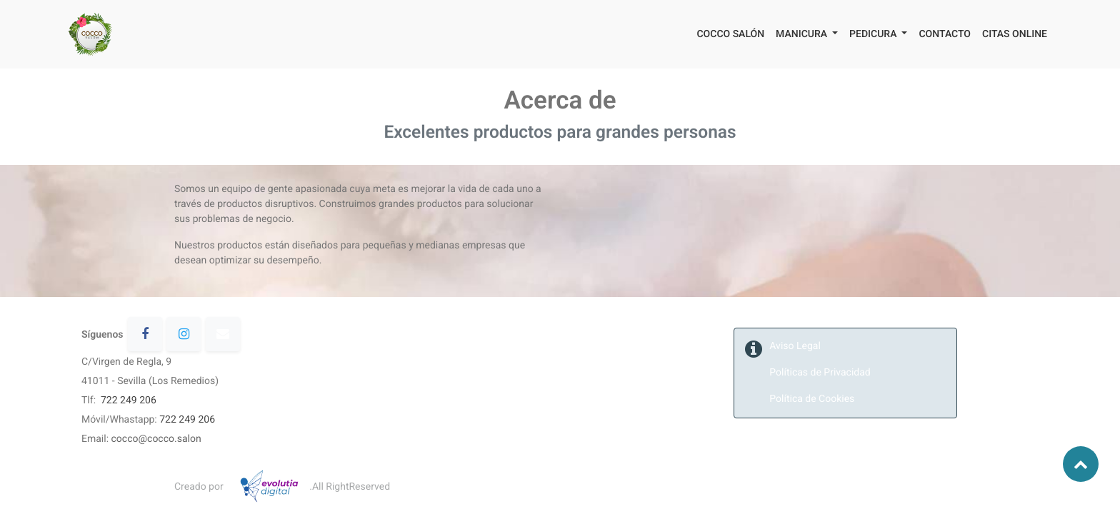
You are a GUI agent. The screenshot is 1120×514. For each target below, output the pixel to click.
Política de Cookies (811, 399)
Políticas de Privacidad (821, 372)
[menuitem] (730, 34)
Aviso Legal (795, 346)
